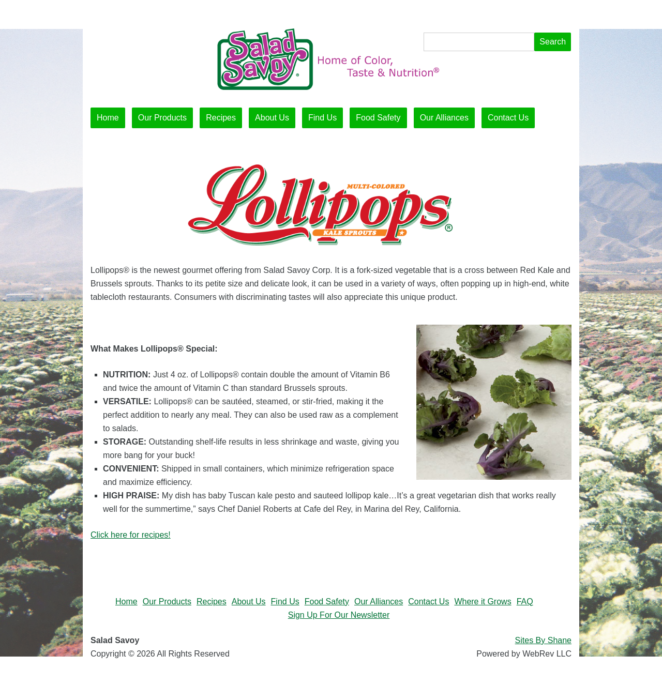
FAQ (525, 601)
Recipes (221, 117)
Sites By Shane (543, 640)
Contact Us (508, 117)
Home (108, 117)
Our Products (162, 117)
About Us (272, 117)
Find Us (322, 117)
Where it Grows (482, 601)
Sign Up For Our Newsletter (339, 615)
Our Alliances (444, 117)
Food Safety (378, 117)
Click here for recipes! (131, 534)
